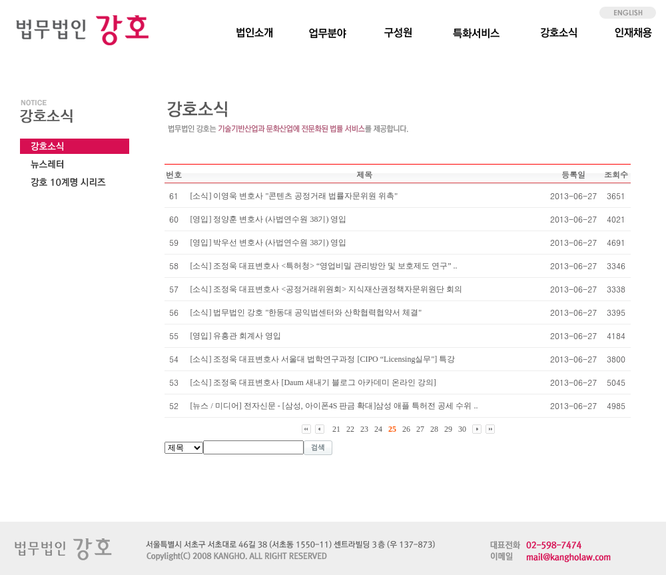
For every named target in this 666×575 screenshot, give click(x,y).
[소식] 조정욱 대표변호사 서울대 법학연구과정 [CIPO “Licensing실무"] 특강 (322, 359)
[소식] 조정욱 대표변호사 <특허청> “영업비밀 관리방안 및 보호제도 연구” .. (323, 266)
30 (462, 429)
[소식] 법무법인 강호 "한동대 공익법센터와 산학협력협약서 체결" (306, 312)
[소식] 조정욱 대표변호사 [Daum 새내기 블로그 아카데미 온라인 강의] (313, 382)
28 (434, 429)
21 (336, 429)
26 (406, 429)
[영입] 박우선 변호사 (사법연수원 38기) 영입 (268, 242)
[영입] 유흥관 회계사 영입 (235, 335)
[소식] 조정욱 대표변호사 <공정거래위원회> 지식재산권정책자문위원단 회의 (326, 289)
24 (378, 429)
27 (420, 429)
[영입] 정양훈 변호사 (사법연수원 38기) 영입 (268, 219)
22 (350, 429)
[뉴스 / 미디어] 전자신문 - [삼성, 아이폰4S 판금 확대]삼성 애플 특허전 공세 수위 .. (334, 405)
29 (448, 429)
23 (364, 429)
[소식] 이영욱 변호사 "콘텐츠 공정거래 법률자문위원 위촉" (294, 196)
